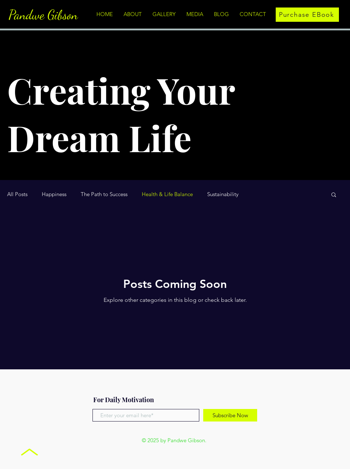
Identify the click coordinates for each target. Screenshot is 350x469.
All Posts (17, 194)
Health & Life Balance (167, 194)
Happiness (54, 194)
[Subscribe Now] (230, 415)
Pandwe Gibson (43, 15)
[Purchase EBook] (307, 15)
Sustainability (223, 194)
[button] (333, 195)
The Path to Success (104, 194)
